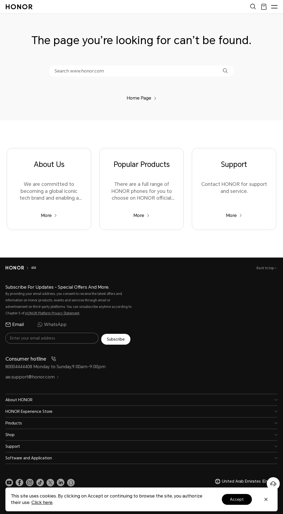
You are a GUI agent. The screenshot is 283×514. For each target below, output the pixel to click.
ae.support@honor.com (32, 375)
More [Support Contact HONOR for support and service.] (234, 215)
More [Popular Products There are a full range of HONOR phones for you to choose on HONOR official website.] (141, 215)
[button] (225, 70)
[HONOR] (14, 268)
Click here (41, 502)
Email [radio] (14, 324)
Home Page (141, 98)
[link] (9, 481)
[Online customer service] (273, 483)
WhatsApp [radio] (52, 324)
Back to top (265, 268)
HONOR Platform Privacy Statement (52, 313)
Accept (237, 499)
